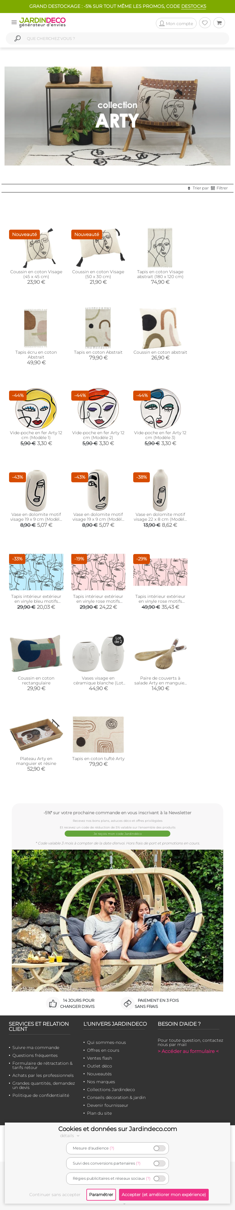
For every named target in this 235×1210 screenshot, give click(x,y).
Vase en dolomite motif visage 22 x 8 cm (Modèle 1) (160, 519)
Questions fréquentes (35, 1055)
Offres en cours (103, 1050)
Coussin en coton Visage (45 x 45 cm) (36, 274)
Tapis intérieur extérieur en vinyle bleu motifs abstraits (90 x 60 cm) (36, 601)
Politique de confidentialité (40, 1095)
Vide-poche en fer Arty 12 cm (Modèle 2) (98, 435)
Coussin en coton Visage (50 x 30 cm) (98, 274)
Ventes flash (99, 1058)
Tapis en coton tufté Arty (98, 758)
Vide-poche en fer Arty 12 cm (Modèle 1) (36, 435)
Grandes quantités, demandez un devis (43, 1085)
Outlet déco (99, 1066)
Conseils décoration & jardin (116, 1097)
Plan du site (99, 1113)
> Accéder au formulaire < (188, 1051)
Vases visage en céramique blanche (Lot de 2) (98, 682)
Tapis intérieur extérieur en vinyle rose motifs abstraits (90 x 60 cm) (98, 601)
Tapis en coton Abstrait (98, 352)
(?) (112, 1148)
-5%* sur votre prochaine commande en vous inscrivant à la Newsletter (117, 812)
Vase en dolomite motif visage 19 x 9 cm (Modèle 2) (98, 519)
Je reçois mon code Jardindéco (118, 834)
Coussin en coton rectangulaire (36, 680)
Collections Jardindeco (111, 1089)
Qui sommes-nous (106, 1042)
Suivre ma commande (35, 1047)
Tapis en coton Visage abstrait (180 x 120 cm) (160, 274)
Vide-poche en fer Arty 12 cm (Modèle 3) (160, 435)
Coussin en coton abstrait (160, 352)
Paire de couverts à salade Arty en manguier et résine (160, 682)
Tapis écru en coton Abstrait (36, 354)
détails (70, 1135)
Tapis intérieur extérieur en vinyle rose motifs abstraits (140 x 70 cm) (160, 601)
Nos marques (101, 1081)
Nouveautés (99, 1074)
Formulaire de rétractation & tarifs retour (42, 1065)
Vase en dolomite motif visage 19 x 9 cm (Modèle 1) (36, 519)
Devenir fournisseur (107, 1105)
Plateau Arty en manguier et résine (36, 761)
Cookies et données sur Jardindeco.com (117, 1129)
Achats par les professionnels (43, 1075)
